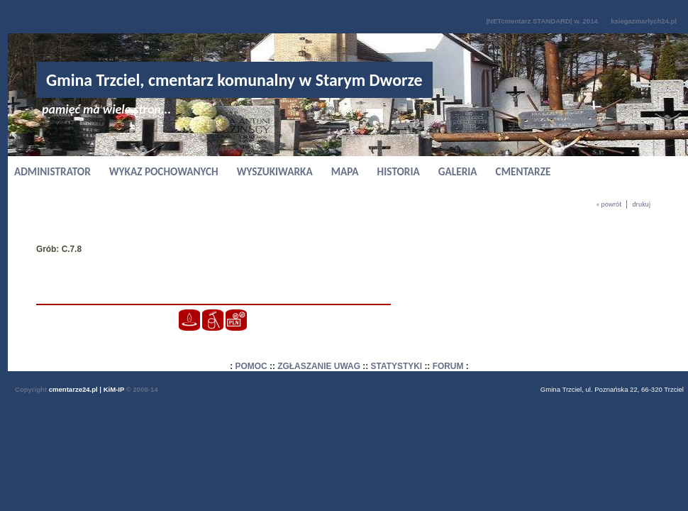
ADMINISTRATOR (52, 171)
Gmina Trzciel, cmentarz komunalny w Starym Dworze (234, 80)
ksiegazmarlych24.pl (644, 21)
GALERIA (457, 171)
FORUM (448, 366)
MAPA (345, 171)
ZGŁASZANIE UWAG (318, 366)
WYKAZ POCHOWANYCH (163, 171)
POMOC (251, 366)
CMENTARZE (523, 171)
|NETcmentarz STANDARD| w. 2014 (541, 21)
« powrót (608, 204)
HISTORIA (398, 171)
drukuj (641, 204)
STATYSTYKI (397, 366)
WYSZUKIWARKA (275, 171)
